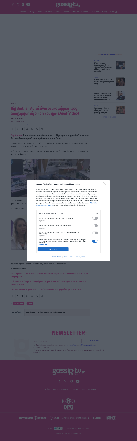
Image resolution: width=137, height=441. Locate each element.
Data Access (68, 257)
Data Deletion (56, 257)
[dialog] (68, 220)
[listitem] (68, 213)
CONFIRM (53, 249)
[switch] (95, 218)
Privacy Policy (80, 257)
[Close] (105, 184)
